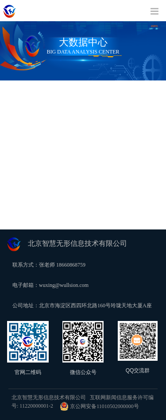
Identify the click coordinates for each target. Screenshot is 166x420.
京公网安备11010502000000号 (99, 406)
